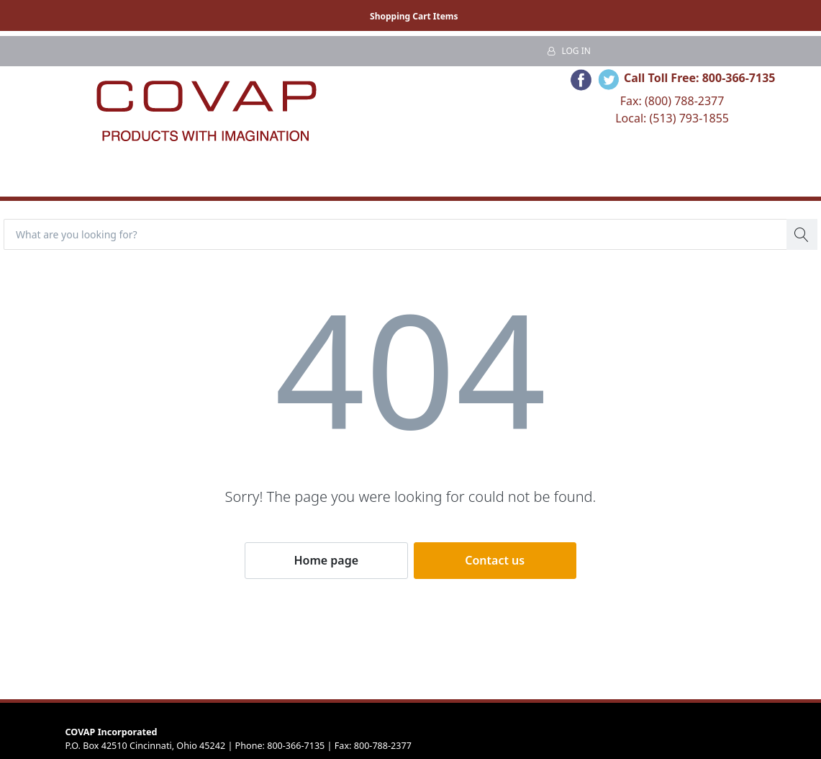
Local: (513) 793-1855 (672, 118)
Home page (326, 560)
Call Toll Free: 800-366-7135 (700, 78)
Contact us (495, 560)
